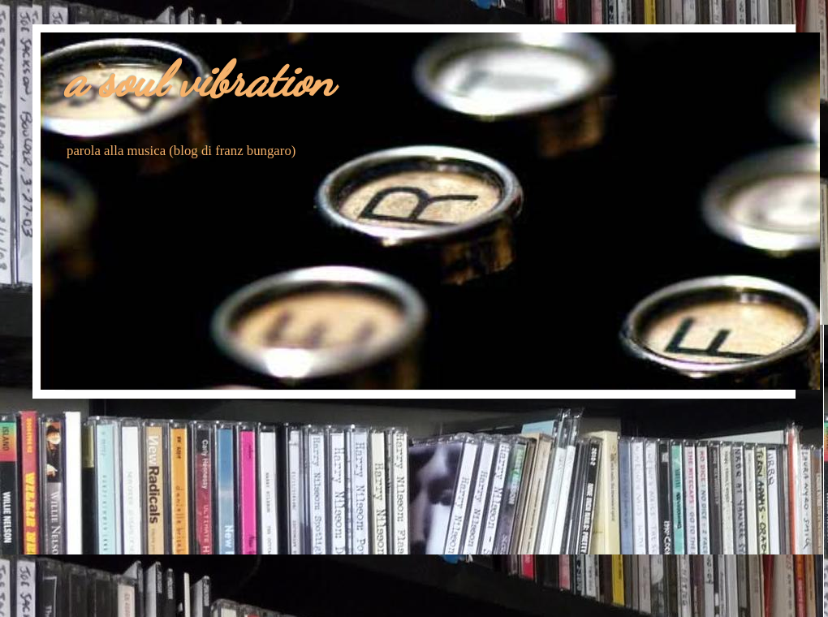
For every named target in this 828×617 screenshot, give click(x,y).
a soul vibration (199, 79)
